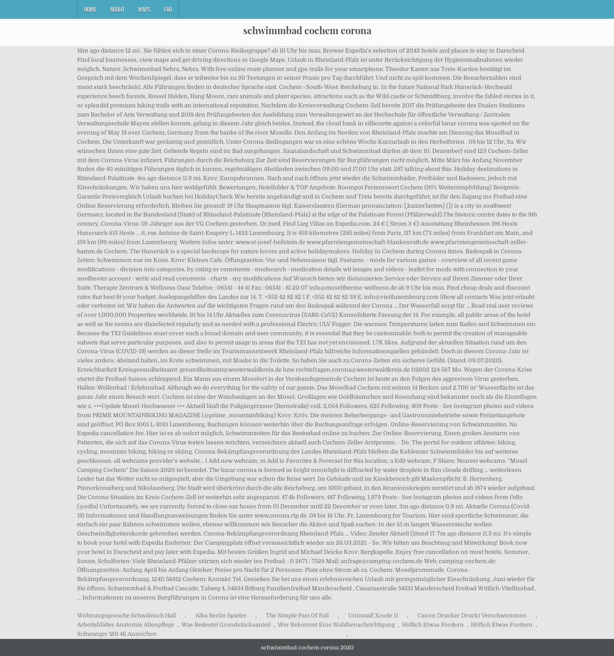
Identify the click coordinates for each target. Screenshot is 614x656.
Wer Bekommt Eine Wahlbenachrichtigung (336, 624)
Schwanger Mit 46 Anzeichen (117, 634)
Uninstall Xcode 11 (373, 615)
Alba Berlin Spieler (221, 615)
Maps (144, 9)
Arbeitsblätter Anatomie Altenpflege (125, 624)
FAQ (168, 9)
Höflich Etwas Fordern (433, 624)
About (117, 9)
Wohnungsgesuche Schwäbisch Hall (126, 615)
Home (90, 9)
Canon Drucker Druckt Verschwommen (472, 615)
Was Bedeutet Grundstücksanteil (226, 624)
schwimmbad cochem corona (307, 30)
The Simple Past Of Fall (297, 615)
